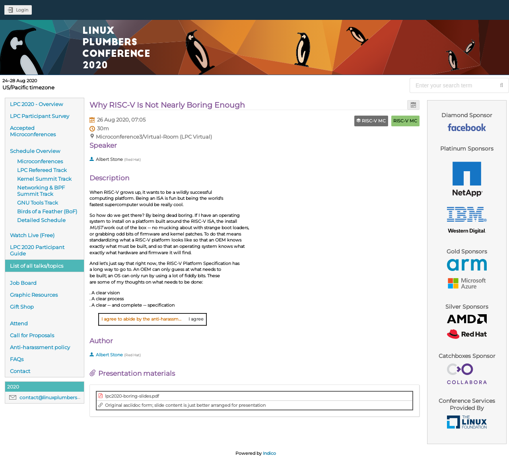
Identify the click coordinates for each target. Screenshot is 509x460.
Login (22, 10)
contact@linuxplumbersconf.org (58, 397)
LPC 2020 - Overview (36, 104)
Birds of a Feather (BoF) (47, 211)
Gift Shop (22, 306)
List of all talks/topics (36, 266)
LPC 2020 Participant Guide (37, 250)
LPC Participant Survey (39, 116)
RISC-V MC (405, 121)
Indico (269, 453)
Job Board (23, 283)
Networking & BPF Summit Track (41, 190)
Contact (20, 371)
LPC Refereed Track (42, 170)
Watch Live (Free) (32, 235)
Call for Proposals (32, 335)
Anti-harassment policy (40, 347)
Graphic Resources (34, 295)
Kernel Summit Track (44, 179)
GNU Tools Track (37, 202)
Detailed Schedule (41, 220)
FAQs (16, 359)
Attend (19, 323)
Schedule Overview (35, 151)
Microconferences (40, 161)
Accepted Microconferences (33, 131)
